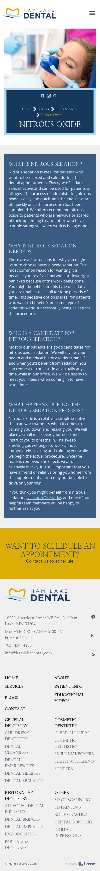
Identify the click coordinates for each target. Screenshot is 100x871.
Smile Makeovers (74, 753)
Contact (15, 708)
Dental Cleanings (17, 749)
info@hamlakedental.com (28, 652)
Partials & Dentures (17, 844)
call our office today (44, 497)
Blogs (11, 697)
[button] (92, 13)
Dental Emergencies (19, 762)
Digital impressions (68, 832)
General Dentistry (16, 722)
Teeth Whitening (74, 761)
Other (61, 792)
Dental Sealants (24, 780)
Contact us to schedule (49, 561)
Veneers (63, 769)
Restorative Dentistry (19, 795)
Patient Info (68, 686)
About (61, 677)
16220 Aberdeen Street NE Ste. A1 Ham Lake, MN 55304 (41, 620)
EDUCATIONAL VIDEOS (69, 697)
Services (43, 109)
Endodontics (20, 834)
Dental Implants (24, 826)
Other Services (66, 109)
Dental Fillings (23, 773)
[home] (29, 13)
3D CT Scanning (72, 799)
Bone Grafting (71, 814)
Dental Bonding (73, 822)
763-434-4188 (18, 645)
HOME (11, 677)
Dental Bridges (22, 819)
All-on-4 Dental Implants (24, 808)
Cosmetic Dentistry (65, 722)
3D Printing (67, 807)
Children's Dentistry (17, 735)
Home (26, 109)
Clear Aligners (71, 732)
